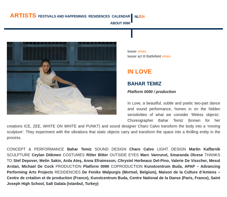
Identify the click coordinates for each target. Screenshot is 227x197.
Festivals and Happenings (62, 16)
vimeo (142, 51)
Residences (99, 16)
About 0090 (120, 23)
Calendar (121, 16)
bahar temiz (144, 83)
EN (142, 17)
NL (137, 17)
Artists (23, 15)
